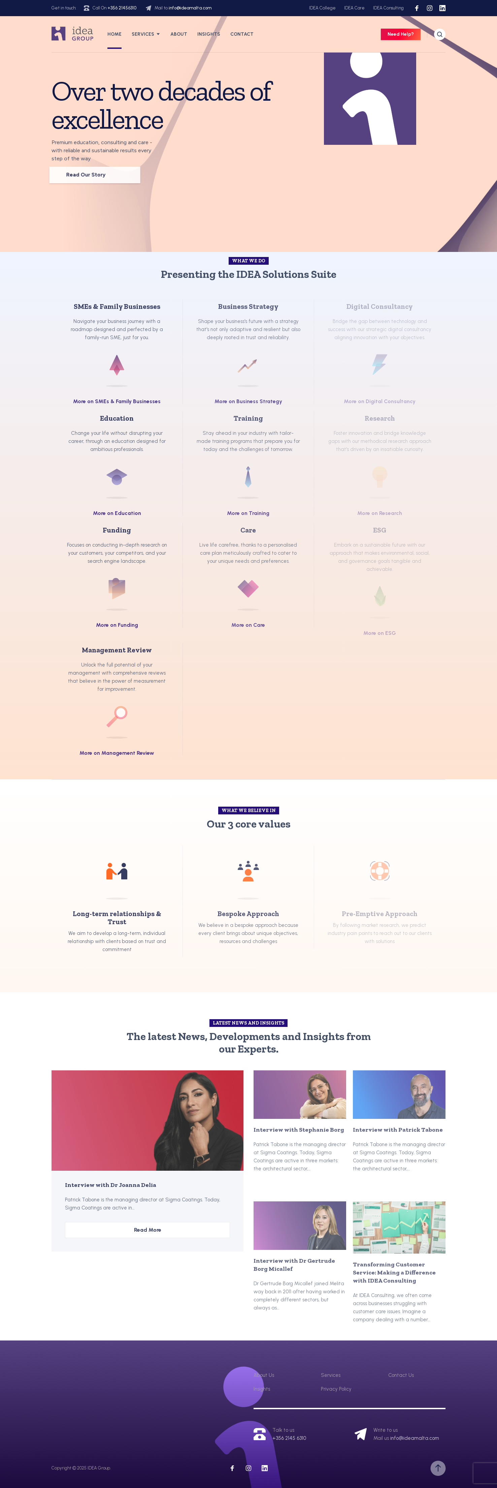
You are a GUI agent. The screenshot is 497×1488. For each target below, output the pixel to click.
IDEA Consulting (388, 7)
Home (114, 34)
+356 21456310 (121, 7)
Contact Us (401, 1375)
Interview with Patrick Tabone (398, 1129)
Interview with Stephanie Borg (299, 1129)
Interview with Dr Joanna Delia (110, 1185)
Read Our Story (71, 175)
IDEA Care (354, 7)
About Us (264, 1375)
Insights (208, 34)
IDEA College (322, 7)
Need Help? (401, 34)
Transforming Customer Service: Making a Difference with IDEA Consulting (394, 1272)
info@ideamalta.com (190, 7)
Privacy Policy (336, 1389)
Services (143, 34)
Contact (242, 34)
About (178, 34)
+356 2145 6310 (289, 1438)
